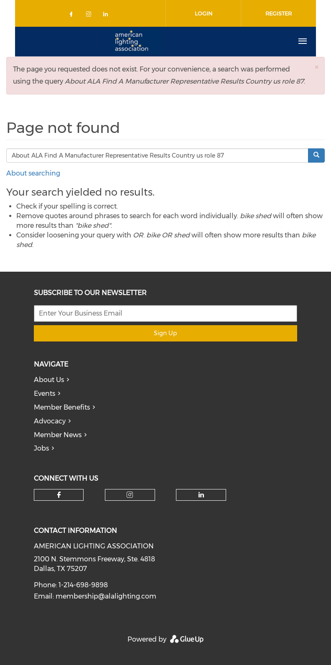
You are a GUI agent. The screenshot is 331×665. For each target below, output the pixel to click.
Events (44, 393)
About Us (49, 380)
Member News (57, 435)
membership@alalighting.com (106, 596)
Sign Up (165, 333)
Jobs (41, 448)
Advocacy (50, 421)
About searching (33, 173)
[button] (316, 67)
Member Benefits (62, 407)
